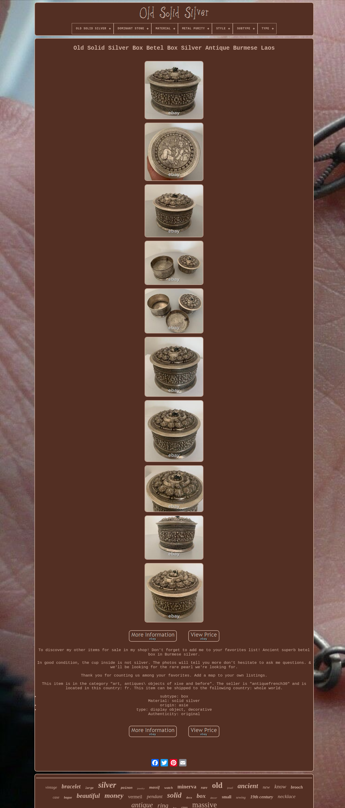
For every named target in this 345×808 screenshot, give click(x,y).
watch (168, 788)
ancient (248, 786)
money (114, 795)
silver (107, 785)
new (266, 787)
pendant (155, 796)
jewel (230, 788)
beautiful (88, 795)
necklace (286, 796)
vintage (51, 787)
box (201, 796)
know (280, 787)
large (89, 788)
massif (154, 787)
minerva (186, 787)
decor (213, 798)
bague (68, 797)
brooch (297, 787)
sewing (241, 797)
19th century (261, 796)
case (56, 797)
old (217, 785)
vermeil (135, 796)
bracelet (71, 786)
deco (189, 797)
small (226, 797)
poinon (126, 788)
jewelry (140, 788)
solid (174, 795)
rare (204, 788)
